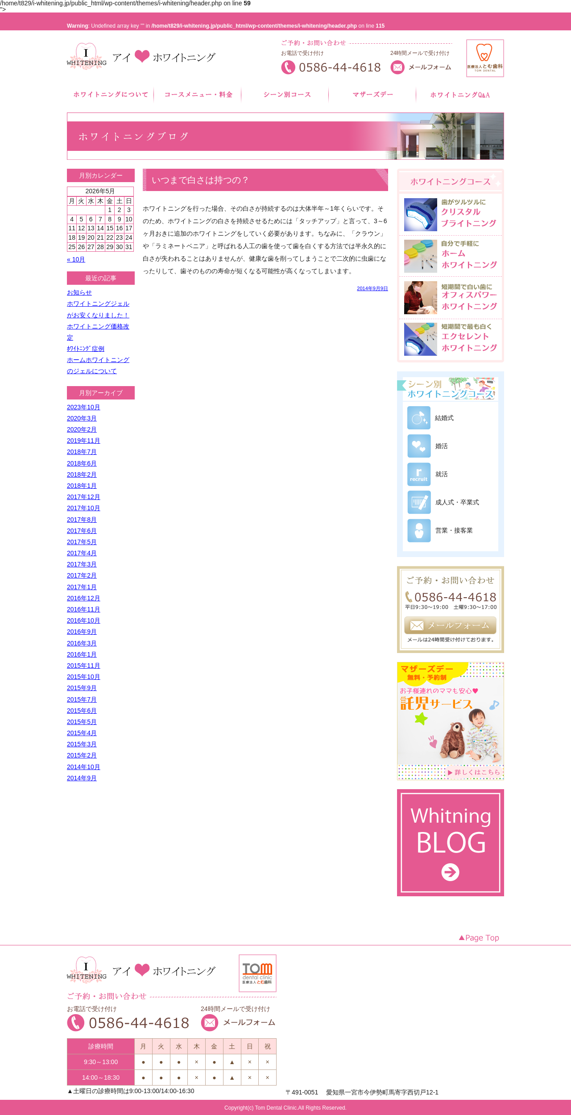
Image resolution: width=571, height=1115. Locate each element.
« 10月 (76, 259)
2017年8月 (82, 519)
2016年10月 (83, 620)
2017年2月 (82, 575)
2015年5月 (82, 721)
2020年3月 (82, 418)
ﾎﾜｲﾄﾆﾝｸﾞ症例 (85, 348)
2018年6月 (82, 463)
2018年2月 (82, 474)
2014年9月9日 (372, 288)
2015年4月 (82, 732)
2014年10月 (83, 766)
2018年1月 (82, 485)
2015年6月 (82, 710)
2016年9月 (82, 631)
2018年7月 (82, 451)
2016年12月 (83, 598)
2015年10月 (83, 676)
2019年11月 (83, 440)
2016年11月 (83, 609)
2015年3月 (82, 744)
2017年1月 (82, 587)
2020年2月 (82, 429)
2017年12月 (83, 496)
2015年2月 (82, 755)
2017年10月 (83, 508)
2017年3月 (82, 564)
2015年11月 (83, 665)
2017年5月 (82, 541)
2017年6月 (82, 530)
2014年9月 (82, 778)
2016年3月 (82, 643)
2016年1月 (82, 654)
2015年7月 (82, 699)
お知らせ (79, 292)
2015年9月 (82, 687)
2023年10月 (83, 407)
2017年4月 (82, 553)
